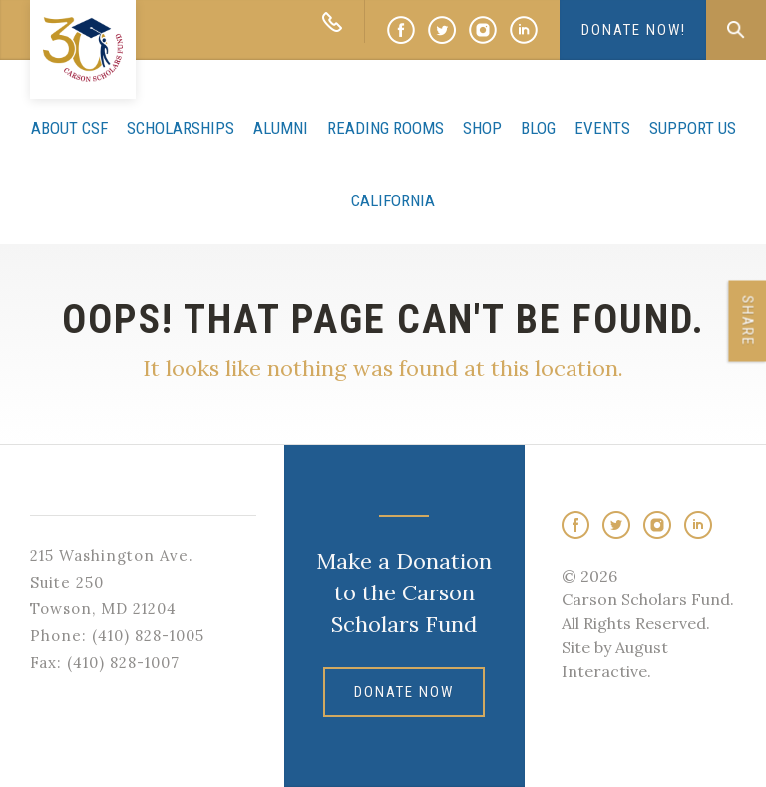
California (393, 200)
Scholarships (180, 128)
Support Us (692, 128)
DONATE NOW (404, 692)
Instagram (483, 30)
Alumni (280, 128)
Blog (538, 128)
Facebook (401, 30)
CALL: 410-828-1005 (332, 21)
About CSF (69, 128)
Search (736, 30)
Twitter (442, 30)
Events (602, 128)
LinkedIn (524, 30)
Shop (482, 128)
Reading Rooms (385, 128)
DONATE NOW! (633, 30)
